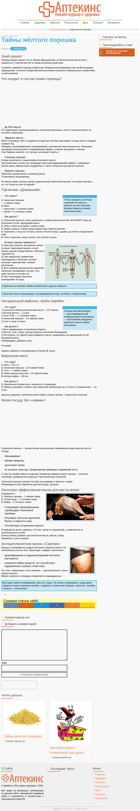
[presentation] (18, 685)
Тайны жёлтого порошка (23, 736)
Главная (25, 22)
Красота (54, 22)
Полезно (98, 22)
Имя (4, 663)
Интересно (114, 22)
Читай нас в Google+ (117, 52)
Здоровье (39, 22)
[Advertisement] (49, 103)
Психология (71, 22)
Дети (85, 22)
